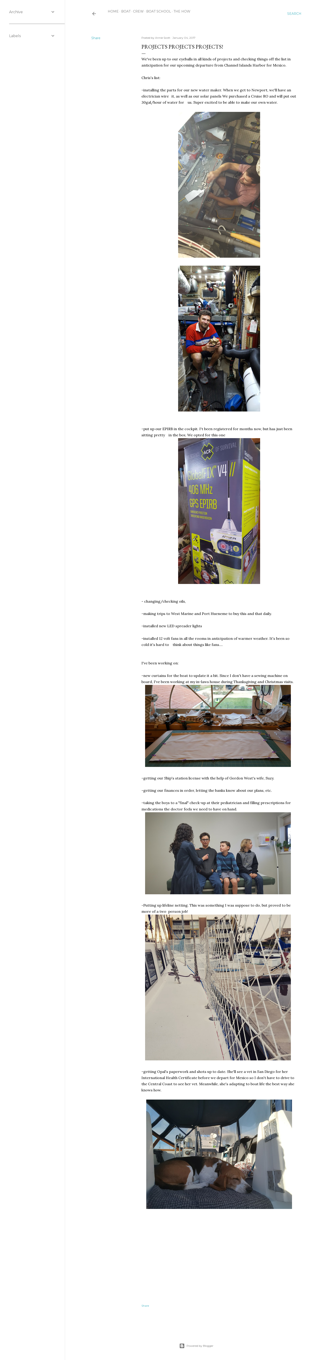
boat (126, 11)
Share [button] (95, 38)
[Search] (294, 13)
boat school (158, 11)
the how (182, 11)
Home (113, 11)
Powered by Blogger (196, 1346)
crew (138, 11)
